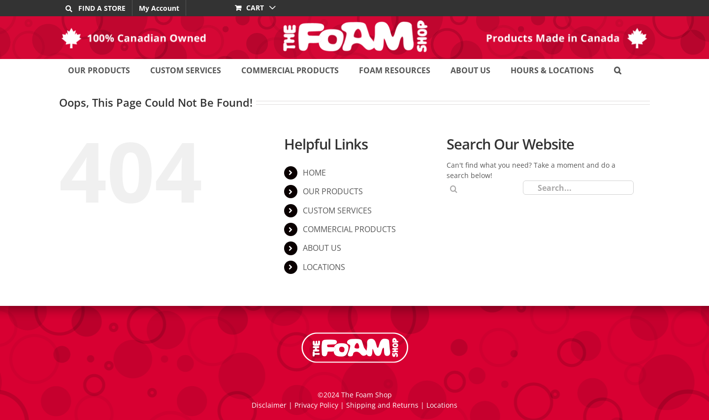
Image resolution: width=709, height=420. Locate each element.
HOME (314, 172)
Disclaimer (269, 405)
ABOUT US (322, 247)
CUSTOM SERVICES (337, 210)
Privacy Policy (316, 405)
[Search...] (578, 187)
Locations (441, 405)
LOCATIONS (324, 267)
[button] (617, 70)
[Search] (454, 189)
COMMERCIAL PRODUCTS (349, 229)
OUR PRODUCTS (333, 191)
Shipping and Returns (382, 405)
